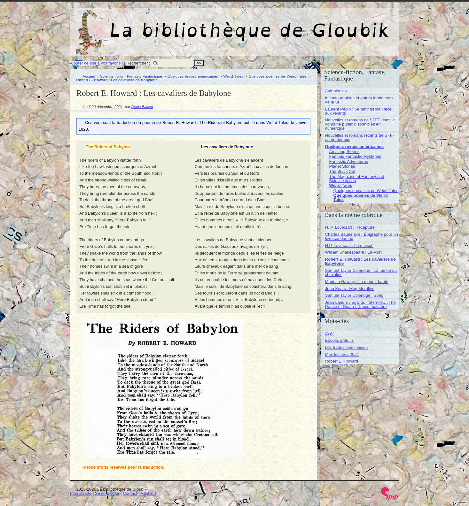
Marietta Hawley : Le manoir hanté (356, 281)
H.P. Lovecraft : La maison (349, 245)
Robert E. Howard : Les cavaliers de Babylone (360, 261)
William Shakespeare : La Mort (353, 252)
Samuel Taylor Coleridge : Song (354, 295)
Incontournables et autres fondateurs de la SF (359, 100)
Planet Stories (342, 166)
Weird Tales (233, 76)
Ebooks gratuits (339, 340)
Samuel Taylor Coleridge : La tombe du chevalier (361, 272)
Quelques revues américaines (193, 76)
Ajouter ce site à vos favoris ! (96, 63)
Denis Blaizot (142, 106)
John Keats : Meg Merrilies (349, 288)
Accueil (89, 76)
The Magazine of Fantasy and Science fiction (356, 178)
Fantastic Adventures (348, 161)
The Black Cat (342, 171)
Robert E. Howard (341, 361)
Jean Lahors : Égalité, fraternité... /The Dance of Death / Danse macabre (360, 304)
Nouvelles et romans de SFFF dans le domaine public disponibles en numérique (360, 124)
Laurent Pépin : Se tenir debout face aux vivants (358, 111)
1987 (329, 333)
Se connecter (107, 493)
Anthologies (336, 90)
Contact (130, 493)
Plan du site (81, 493)
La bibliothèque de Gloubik (302, 25)
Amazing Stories (344, 151)
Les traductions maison (346, 347)
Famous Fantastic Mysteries (355, 156)
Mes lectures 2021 (342, 354)
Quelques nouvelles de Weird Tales (365, 190)
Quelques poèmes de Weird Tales (277, 76)
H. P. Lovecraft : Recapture (350, 227)
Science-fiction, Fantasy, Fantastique (131, 76)
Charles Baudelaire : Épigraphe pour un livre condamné (361, 236)
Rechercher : (138, 63)
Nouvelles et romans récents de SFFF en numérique (360, 137)
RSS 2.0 (148, 493)
